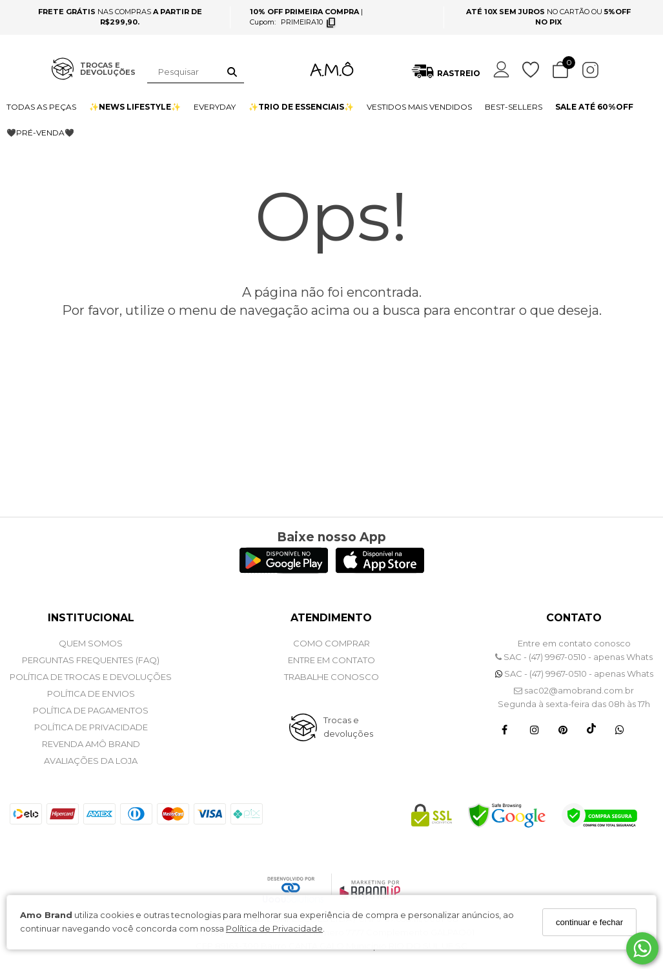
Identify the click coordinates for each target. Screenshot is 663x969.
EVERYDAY (215, 107)
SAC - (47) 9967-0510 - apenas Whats (574, 657)
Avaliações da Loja (91, 760)
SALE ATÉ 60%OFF (594, 107)
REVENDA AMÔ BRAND (91, 744)
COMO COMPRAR (331, 643)
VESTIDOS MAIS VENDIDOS (419, 107)
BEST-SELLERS (513, 107)
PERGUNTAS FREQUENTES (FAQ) (90, 660)
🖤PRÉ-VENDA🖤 (40, 132)
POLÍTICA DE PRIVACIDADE (91, 727)
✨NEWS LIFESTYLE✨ (135, 107)
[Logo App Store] (380, 570)
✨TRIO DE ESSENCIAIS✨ (301, 107)
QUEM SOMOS (91, 643)
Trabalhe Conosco (331, 677)
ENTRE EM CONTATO (331, 660)
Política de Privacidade (274, 928)
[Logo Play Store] (284, 570)
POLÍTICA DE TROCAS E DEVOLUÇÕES (91, 677)
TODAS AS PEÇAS (41, 107)
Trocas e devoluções (348, 727)
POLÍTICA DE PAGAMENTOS (90, 710)
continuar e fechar (589, 922)
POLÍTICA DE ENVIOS (91, 693)
